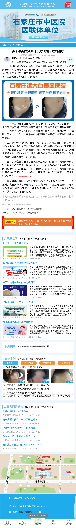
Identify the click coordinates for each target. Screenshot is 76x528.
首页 (9, 45)
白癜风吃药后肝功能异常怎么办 (19, 436)
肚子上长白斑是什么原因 (15, 243)
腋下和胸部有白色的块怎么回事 (19, 282)
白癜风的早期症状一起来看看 (24, 212)
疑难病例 (65, 363)
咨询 (70, 60)
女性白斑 (29, 363)
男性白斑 (47, 363)
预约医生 (53, 522)
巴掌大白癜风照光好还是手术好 (19, 428)
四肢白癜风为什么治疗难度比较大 (20, 262)
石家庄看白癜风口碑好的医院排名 (20, 419)
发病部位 (20, 45)
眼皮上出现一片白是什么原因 (18, 302)
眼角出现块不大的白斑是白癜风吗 (26, 209)
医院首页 (7, 522)
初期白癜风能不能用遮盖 (15, 411)
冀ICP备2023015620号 (28, 512)
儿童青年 (10, 363)
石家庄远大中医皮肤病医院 (19, 204)
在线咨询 (38, 521)
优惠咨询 (68, 522)
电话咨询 (22, 522)
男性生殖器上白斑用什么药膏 (18, 321)
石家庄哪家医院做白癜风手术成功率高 (22, 444)
